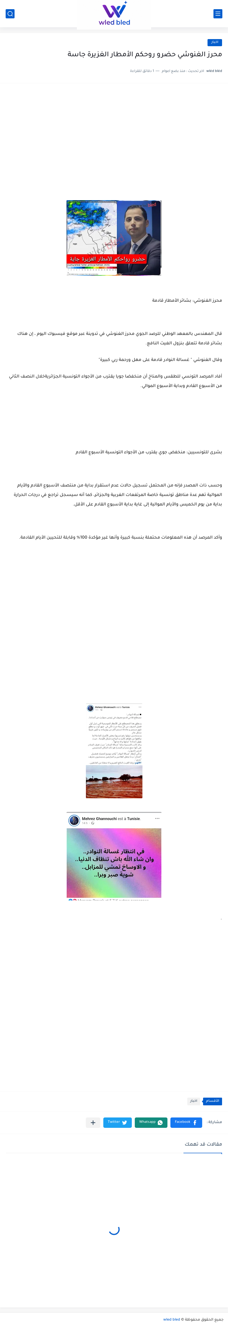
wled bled (171, 1320)
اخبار (214, 42)
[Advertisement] (114, 135)
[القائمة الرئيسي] (217, 13)
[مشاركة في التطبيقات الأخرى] (93, 1122)
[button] (186, 1122)
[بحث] (10, 13)
